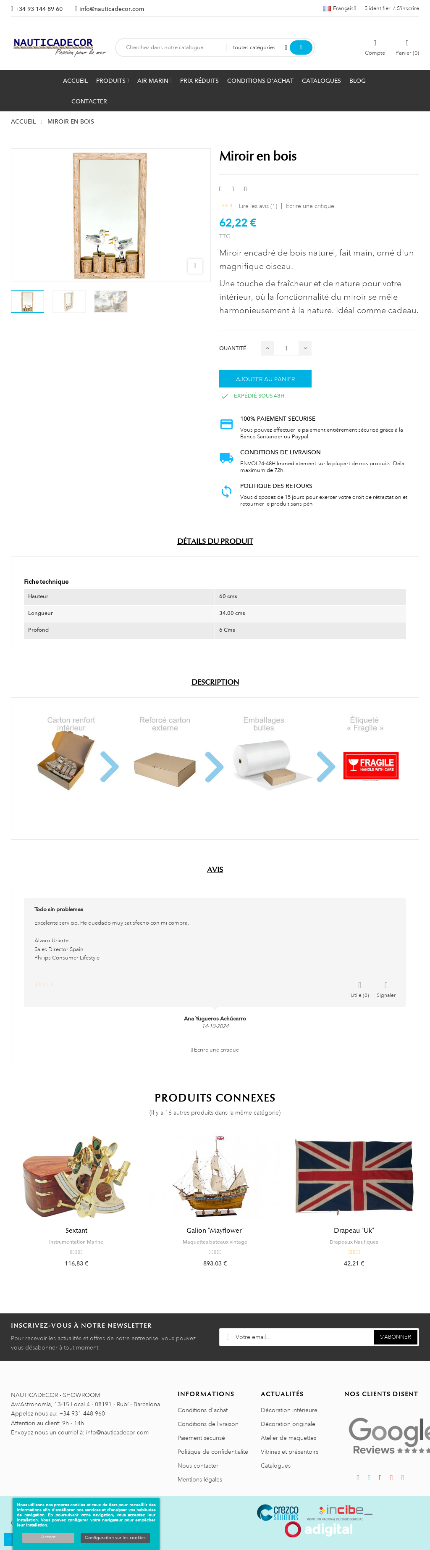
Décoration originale (288, 1424)
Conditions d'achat (203, 1410)
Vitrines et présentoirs (289, 1451)
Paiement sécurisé (201, 1438)
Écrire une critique (310, 206)
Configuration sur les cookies (115, 1538)
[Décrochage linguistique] (339, 8)
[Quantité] (286, 348)
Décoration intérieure (289, 1410)
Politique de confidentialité (213, 1451)
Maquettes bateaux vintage (215, 1242)
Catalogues (276, 1465)
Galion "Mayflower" (215, 1230)
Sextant (76, 1230)
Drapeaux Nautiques (354, 1242)
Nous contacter (198, 1465)
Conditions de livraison (208, 1424)
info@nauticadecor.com (111, 9)
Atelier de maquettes (288, 1438)
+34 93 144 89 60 (39, 9)
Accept (48, 1537)
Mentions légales (200, 1479)
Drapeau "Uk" (354, 1230)
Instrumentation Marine (76, 1242)
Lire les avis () (258, 206)
